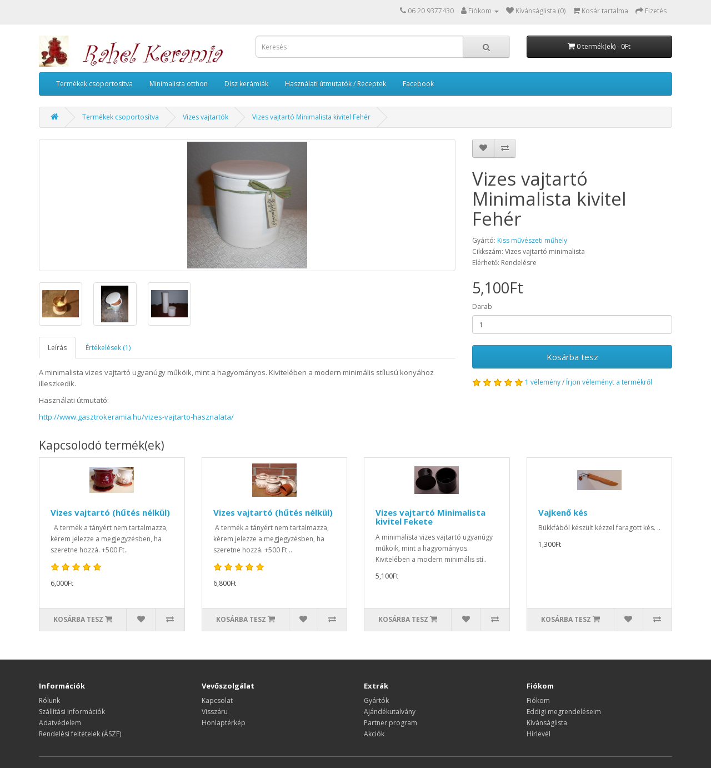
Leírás (57, 347)
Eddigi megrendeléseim (564, 711)
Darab (482, 306)
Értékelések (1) (108, 347)
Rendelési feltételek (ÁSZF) (80, 734)
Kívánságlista (547, 722)
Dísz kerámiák (246, 83)
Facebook (418, 83)
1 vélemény (542, 382)
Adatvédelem (60, 722)
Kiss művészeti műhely (532, 240)
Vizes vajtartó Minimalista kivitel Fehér (311, 117)
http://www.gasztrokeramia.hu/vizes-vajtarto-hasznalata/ (136, 417)
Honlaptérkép (224, 722)
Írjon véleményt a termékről (609, 382)
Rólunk (49, 700)
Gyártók (376, 700)
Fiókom (538, 700)
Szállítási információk (72, 711)
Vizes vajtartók (205, 117)
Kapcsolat (217, 700)
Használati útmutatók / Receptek (335, 83)
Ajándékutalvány (389, 711)
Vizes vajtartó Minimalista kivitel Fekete (430, 517)
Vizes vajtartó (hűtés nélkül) (110, 512)
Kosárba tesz (572, 356)
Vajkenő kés (563, 512)
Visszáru (215, 711)
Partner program (390, 722)
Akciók (374, 734)
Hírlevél (538, 734)
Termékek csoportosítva (94, 83)
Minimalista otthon (178, 83)
